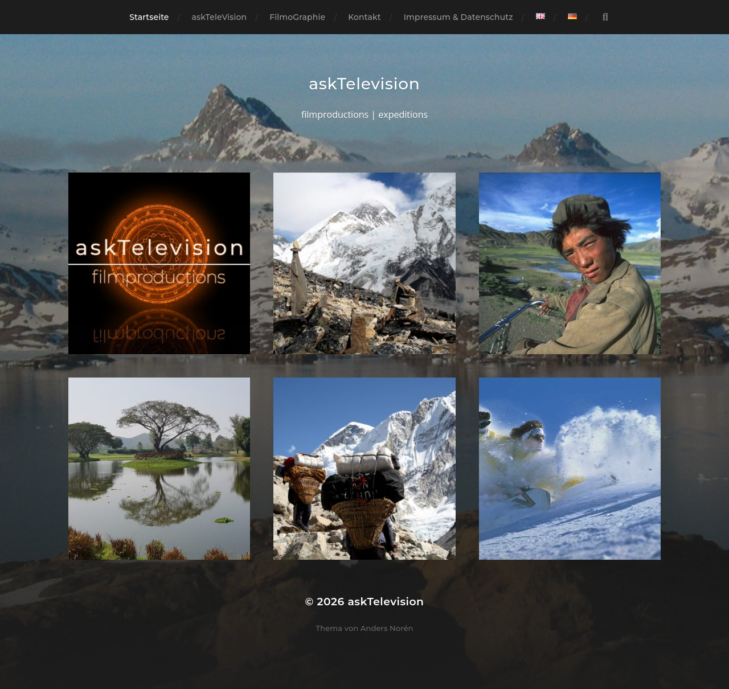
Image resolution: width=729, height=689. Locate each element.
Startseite (149, 17)
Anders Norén (387, 628)
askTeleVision (219, 17)
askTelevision (364, 83)
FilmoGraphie (297, 17)
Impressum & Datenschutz (458, 17)
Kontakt (364, 17)
